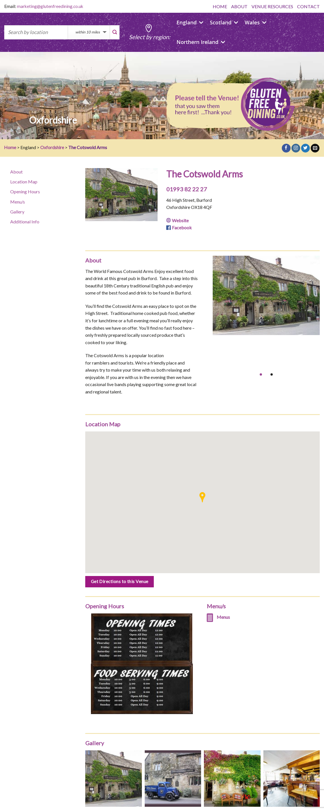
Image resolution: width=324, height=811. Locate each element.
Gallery (17, 211)
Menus (223, 617)
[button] (202, 497)
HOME (220, 6)
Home (10, 147)
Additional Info (24, 221)
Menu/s (17, 201)
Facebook (182, 227)
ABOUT (239, 6)
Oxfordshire (52, 147)
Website (180, 220)
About (16, 171)
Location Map (23, 181)
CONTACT (308, 6)
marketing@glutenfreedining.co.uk (50, 6)
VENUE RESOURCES (272, 6)
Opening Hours (25, 191)
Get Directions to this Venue (119, 581)
